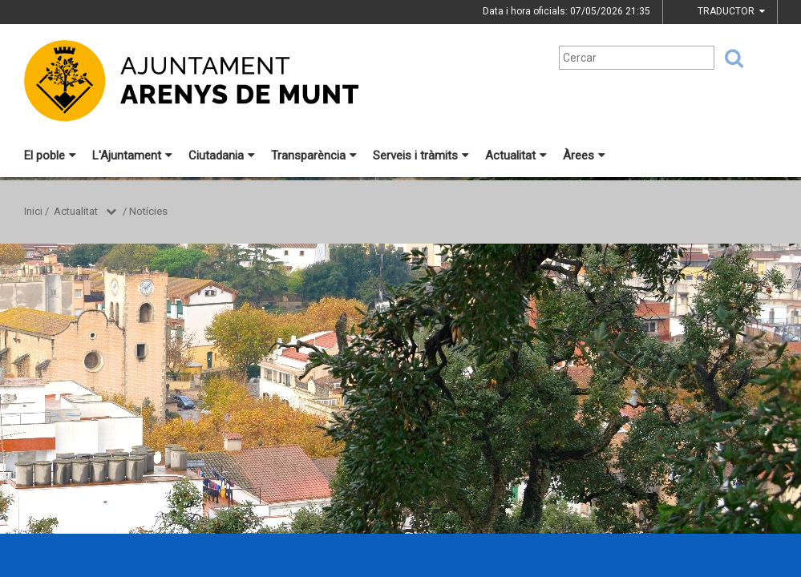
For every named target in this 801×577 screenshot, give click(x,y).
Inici (33, 211)
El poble (50, 155)
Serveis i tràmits (421, 155)
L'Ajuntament (132, 155)
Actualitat (516, 155)
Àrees (584, 155)
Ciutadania (221, 155)
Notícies (148, 211)
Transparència (314, 155)
